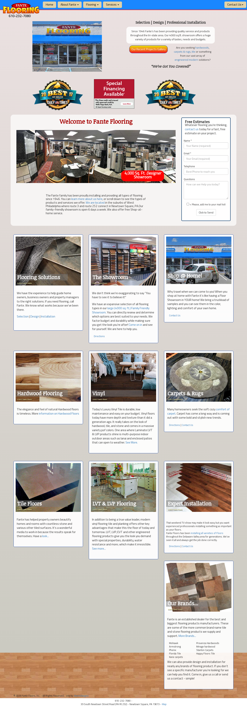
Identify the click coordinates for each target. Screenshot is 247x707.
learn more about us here (86, 199)
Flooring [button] (92, 4)
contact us (192, 129)
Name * (188, 141)
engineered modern (186, 60)
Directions (99, 336)
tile (193, 52)
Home (49, 4)
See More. (131, 442)
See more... (99, 548)
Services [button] (112, 4)
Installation (48, 316)
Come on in (135, 324)
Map (164, 704)
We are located (95, 202)
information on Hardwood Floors (59, 413)
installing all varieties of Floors (207, 533)
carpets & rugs (182, 52)
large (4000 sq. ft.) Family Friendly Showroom (120, 310)
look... (45, 536)
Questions (189, 179)
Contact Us (174, 315)
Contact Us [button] (235, 4)
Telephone (189, 166)
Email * (187, 153)
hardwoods (202, 47)
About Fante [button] (70, 4)
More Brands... (187, 636)
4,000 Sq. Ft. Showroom (143, 175)
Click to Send (206, 212)
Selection (23, 316)
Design (34, 316)
